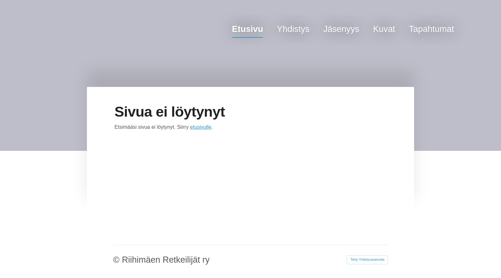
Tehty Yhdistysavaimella (367, 259)
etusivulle (201, 127)
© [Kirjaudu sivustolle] (117, 260)
